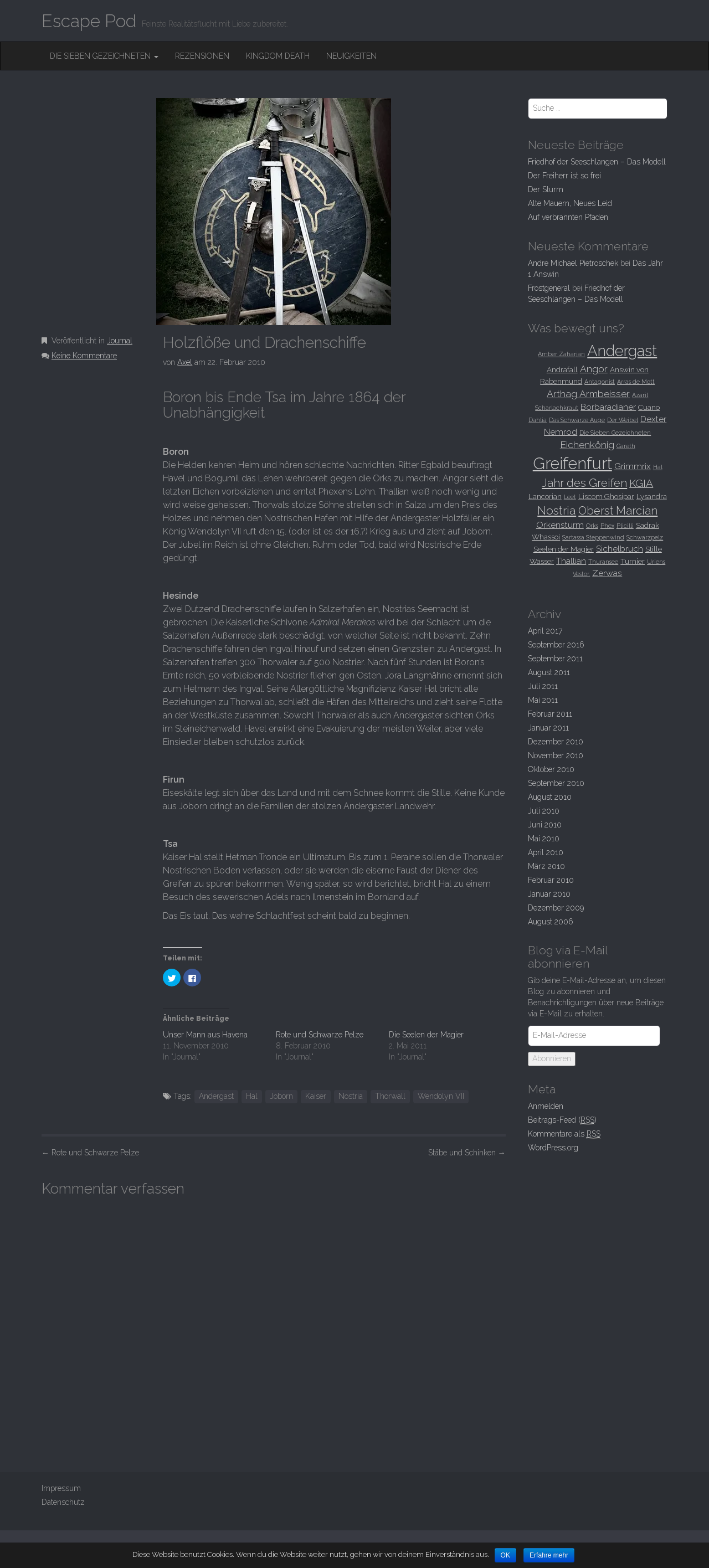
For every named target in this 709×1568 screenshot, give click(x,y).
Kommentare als (564, 1134)
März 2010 (546, 866)
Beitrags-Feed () (562, 1120)
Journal (119, 340)
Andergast (216, 1096)
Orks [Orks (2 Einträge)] (592, 525)
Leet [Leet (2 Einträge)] (570, 496)
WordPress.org (553, 1147)
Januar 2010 (549, 894)
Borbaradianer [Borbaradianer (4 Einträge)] (608, 407)
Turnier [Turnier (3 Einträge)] (632, 561)
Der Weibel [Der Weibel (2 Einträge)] (622, 420)
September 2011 (555, 658)
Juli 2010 (543, 810)
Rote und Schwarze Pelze (319, 1034)
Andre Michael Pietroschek (573, 263)
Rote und (90, 1152)
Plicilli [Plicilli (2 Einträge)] (625, 525)
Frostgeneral (549, 288)
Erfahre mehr (549, 1555)
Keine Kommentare (84, 355)
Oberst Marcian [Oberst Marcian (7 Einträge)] (617, 510)
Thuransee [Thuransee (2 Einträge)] (603, 561)
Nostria (350, 1096)
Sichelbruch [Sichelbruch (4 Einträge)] (619, 548)
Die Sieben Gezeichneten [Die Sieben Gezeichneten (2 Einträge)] (615, 432)
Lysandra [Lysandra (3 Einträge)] (651, 496)
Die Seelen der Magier (426, 1034)
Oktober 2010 (551, 769)
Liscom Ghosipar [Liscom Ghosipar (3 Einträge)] (606, 496)
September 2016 (556, 644)
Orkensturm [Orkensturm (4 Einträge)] (560, 525)
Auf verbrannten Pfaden (568, 217)
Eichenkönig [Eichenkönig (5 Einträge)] (587, 444)
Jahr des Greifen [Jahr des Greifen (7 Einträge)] (584, 483)
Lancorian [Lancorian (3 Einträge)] (545, 496)
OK (505, 1555)
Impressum (61, 1488)
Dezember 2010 (555, 741)
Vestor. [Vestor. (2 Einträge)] (581, 573)
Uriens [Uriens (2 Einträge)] (656, 561)
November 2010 (555, 755)
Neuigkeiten (351, 56)
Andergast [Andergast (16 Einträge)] (622, 350)
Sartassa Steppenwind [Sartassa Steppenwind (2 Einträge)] (593, 537)
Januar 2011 (548, 727)
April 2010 (545, 852)
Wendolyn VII (441, 1096)
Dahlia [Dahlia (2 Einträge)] (537, 420)
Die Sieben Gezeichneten (104, 56)
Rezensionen (202, 56)
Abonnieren (551, 1058)
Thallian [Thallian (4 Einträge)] (571, 561)
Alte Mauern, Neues (570, 203)
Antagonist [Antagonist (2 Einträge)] (599, 381)
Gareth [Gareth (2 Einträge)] (625, 446)
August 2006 (550, 921)
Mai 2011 (543, 700)
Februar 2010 (551, 880)
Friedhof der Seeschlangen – (597, 161)
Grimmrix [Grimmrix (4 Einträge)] (632, 466)
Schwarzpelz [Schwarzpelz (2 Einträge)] (644, 537)
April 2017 (545, 630)
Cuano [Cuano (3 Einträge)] (649, 407)
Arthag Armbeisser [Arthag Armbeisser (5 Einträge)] (588, 393)
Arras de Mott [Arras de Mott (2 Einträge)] (636, 381)
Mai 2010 (543, 838)
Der (545, 189)
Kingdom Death (278, 56)
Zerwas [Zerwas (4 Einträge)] (607, 573)
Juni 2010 (545, 824)
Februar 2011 (550, 714)
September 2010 (556, 783)
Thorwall (390, 1096)
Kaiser (315, 1096)
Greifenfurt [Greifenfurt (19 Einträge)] (572, 463)
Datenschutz (63, 1502)
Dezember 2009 (556, 907)
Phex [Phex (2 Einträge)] (607, 525)
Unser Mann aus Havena (205, 1034)
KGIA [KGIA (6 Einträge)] (641, 483)
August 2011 (549, 672)
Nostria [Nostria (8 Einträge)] (556, 510)
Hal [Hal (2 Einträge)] (657, 467)
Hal (252, 1096)
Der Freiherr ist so (564, 175)
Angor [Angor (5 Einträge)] (594, 368)
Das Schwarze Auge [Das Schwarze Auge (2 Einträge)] (577, 420)
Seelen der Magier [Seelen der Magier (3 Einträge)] (563, 548)
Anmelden (545, 1106)
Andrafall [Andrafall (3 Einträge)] (562, 369)
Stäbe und (467, 1152)
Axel (184, 362)
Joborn (281, 1096)
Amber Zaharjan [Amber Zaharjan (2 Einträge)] (561, 354)
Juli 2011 (543, 686)
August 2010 (550, 797)
